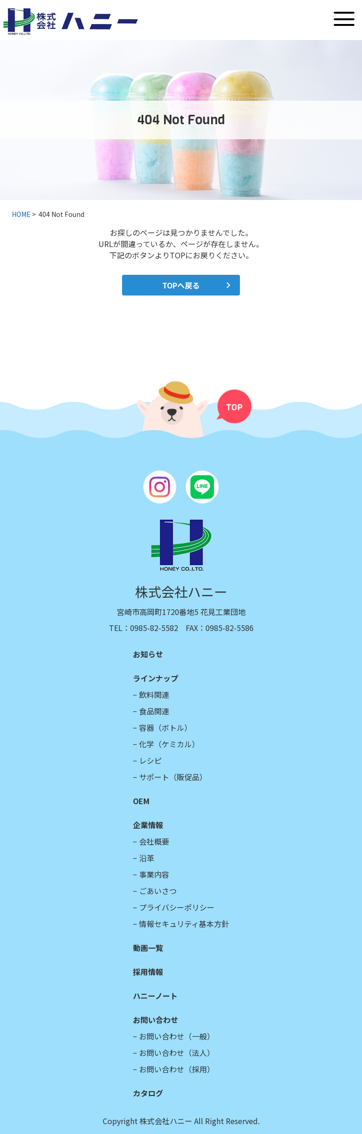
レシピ (150, 760)
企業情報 (148, 825)
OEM (141, 801)
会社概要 (154, 841)
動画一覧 (148, 947)
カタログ (148, 1093)
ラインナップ (155, 678)
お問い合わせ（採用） (176, 1069)
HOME (21, 214)
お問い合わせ (155, 1019)
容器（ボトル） (165, 727)
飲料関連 (154, 694)
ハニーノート (155, 995)
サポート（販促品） (173, 777)
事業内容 (154, 874)
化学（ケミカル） (169, 744)
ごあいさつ (158, 890)
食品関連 (154, 711)
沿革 (146, 857)
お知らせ (148, 654)
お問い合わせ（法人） (176, 1052)
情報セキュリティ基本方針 (184, 923)
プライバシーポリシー (176, 907)
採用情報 (148, 971)
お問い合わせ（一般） (176, 1036)
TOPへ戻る (181, 285)
